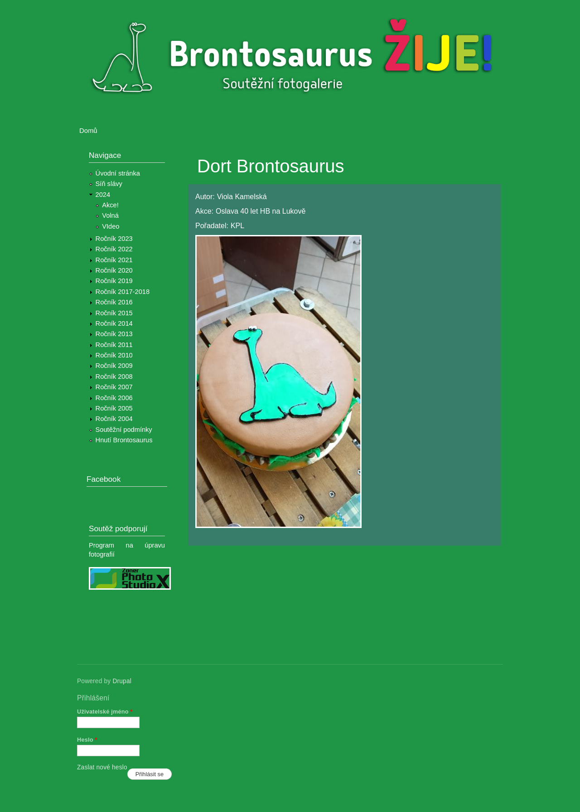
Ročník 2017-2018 (123, 291)
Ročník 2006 (114, 397)
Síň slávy (109, 183)
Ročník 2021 (114, 260)
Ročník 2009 (114, 365)
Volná (110, 215)
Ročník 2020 (114, 270)
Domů (88, 130)
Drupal (121, 681)
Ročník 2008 (114, 376)
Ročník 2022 (114, 249)
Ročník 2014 (114, 323)
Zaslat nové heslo (102, 767)
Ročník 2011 (114, 344)
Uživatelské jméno (105, 711)
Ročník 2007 (114, 387)
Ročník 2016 (114, 302)
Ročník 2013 (114, 334)
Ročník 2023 (114, 238)
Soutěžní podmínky (124, 429)
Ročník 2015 (114, 313)
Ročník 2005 (114, 408)
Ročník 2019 (114, 280)
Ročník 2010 (114, 355)
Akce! (110, 205)
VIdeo (110, 226)
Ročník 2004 (114, 418)
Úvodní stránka (118, 173)
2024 (103, 194)
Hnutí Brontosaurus (124, 440)
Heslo (87, 739)
